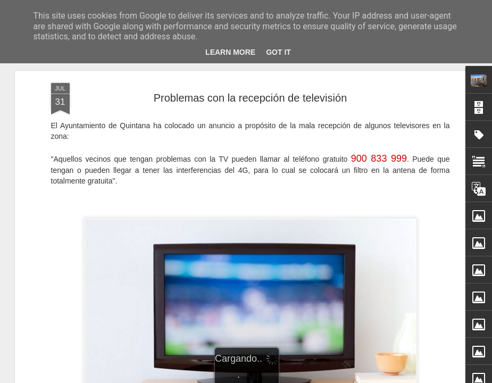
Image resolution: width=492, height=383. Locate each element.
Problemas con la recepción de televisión (250, 98)
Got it (278, 52)
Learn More (230, 52)
